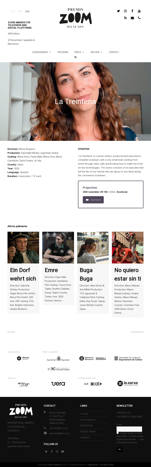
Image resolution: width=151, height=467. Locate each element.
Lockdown (136, 332)
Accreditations (88, 419)
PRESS (77, 52)
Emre (51, 270)
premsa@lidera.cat (59, 433)
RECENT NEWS (88, 431)
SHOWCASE (86, 425)
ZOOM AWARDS (40, 52)
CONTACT (114, 52)
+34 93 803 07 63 (58, 428)
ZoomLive (93, 200)
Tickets (84, 413)
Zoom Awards (54, 464)
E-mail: (119, 424)
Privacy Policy (107, 464)
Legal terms (93, 464)
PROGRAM (62, 52)
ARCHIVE (95, 52)
